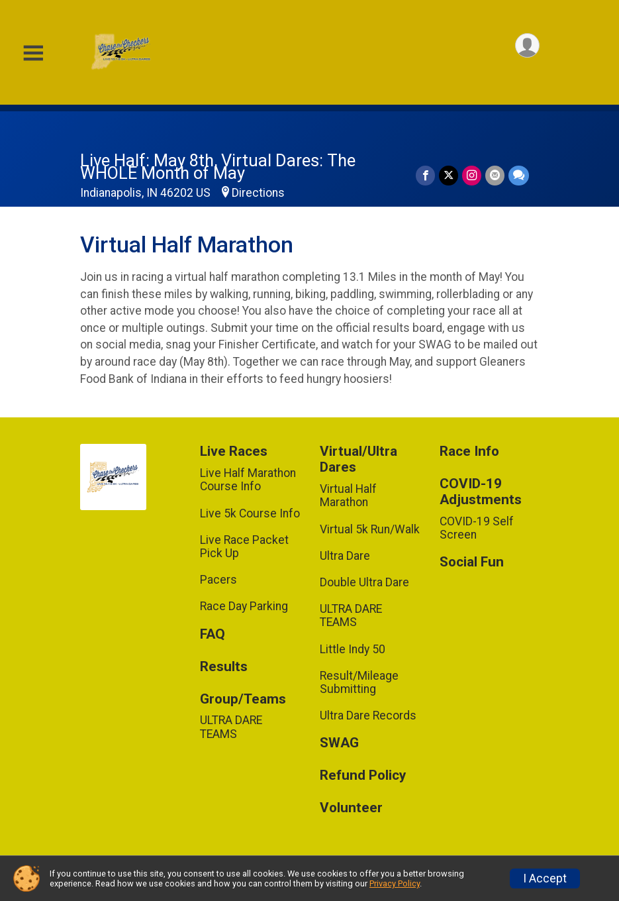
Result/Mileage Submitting (359, 682)
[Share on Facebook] (425, 175)
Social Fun (472, 562)
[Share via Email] (494, 175)
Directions (258, 192)
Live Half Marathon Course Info (248, 479)
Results (224, 666)
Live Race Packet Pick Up (244, 546)
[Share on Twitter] (448, 175)
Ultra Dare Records (368, 715)
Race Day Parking (244, 606)
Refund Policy (363, 775)
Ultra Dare (345, 555)
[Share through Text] (518, 175)
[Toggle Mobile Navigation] (33, 53)
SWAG (339, 743)
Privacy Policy (394, 883)
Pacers (218, 579)
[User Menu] (527, 45)
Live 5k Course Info (250, 513)
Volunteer (351, 808)
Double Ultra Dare (364, 582)
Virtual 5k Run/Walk (370, 529)
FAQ (212, 634)
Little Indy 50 (352, 649)
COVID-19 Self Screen (477, 528)
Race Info (469, 451)
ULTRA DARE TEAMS (231, 727)
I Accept (545, 878)
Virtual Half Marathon (348, 495)
